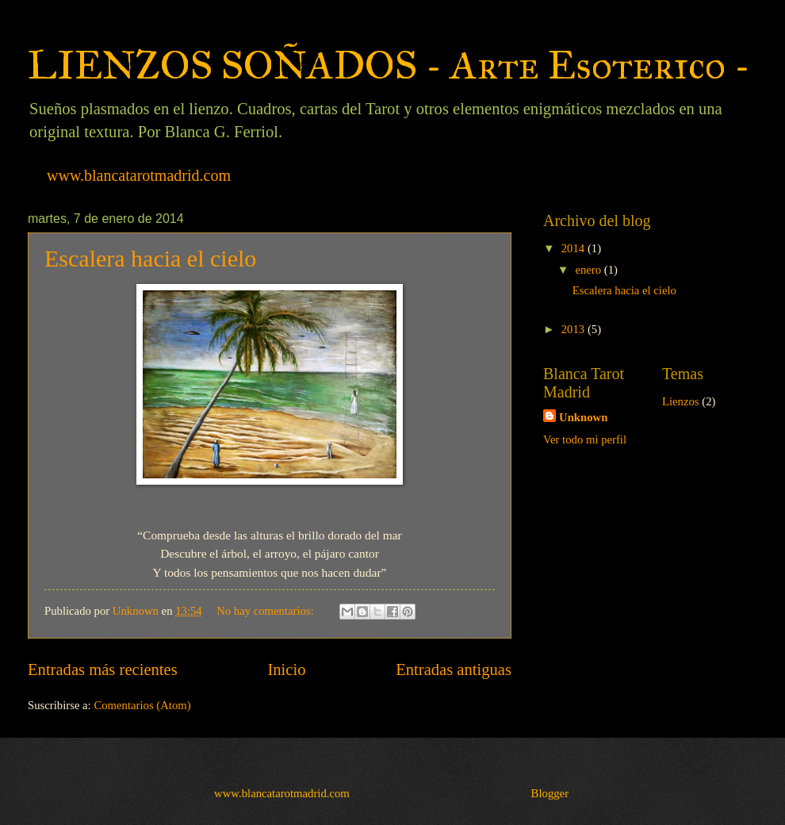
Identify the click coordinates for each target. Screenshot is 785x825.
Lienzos (680, 401)
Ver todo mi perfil (584, 439)
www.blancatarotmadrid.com (139, 175)
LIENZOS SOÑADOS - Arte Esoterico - (389, 65)
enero (589, 269)
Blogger (550, 793)
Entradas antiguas (453, 669)
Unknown (583, 417)
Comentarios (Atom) (142, 705)
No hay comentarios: (266, 610)
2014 (574, 248)
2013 (574, 329)
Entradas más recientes (103, 669)
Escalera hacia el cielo (150, 258)
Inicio (286, 669)
